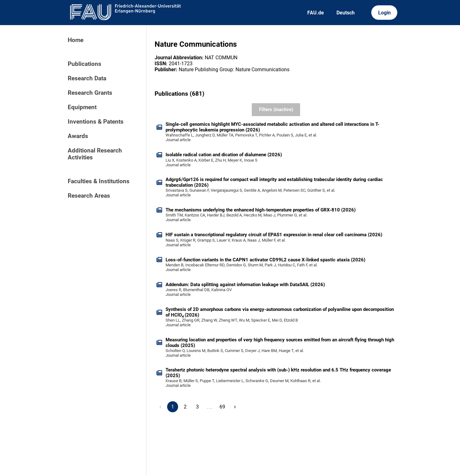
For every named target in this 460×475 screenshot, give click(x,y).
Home (75, 40)
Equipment (82, 107)
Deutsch (345, 13)
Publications (84, 64)
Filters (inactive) (276, 109)
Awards (78, 136)
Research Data (87, 78)
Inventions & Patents (96, 121)
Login (384, 13)
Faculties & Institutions (99, 181)
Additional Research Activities (95, 154)
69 (222, 407)
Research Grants (90, 92)
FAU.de (315, 13)
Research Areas (89, 195)
